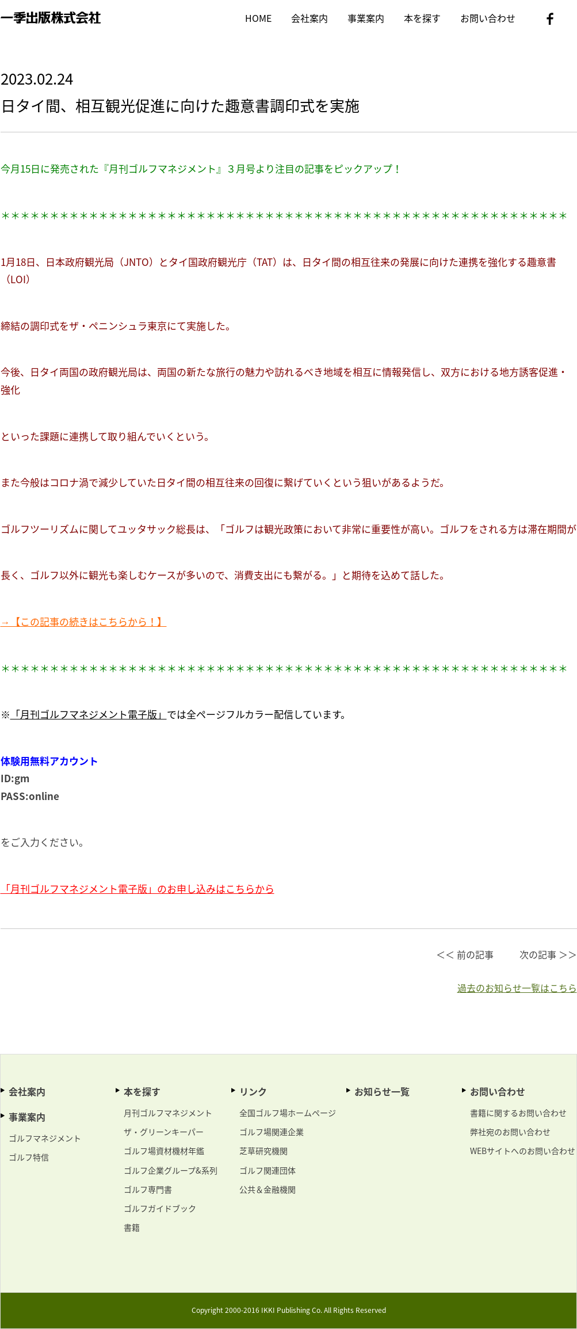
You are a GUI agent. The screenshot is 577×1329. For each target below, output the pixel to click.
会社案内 (309, 18)
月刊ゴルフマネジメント (168, 1112)
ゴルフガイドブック (160, 1208)
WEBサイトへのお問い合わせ (522, 1150)
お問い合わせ (487, 18)
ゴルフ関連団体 (267, 1170)
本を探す (422, 18)
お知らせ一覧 (382, 1091)
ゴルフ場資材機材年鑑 (164, 1150)
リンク (253, 1091)
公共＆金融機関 (267, 1189)
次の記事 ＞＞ (548, 954)
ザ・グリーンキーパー (164, 1131)
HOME (258, 18)
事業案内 (365, 18)
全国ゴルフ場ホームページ (287, 1112)
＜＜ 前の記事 (465, 954)
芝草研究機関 (263, 1150)
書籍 (132, 1227)
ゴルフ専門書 (148, 1189)
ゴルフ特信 (29, 1157)
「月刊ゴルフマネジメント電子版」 (88, 714)
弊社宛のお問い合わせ (510, 1131)
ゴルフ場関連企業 (271, 1131)
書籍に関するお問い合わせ (518, 1112)
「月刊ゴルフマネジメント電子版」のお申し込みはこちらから (137, 888)
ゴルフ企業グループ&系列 (170, 1170)
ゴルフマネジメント (45, 1138)
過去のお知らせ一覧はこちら (517, 988)
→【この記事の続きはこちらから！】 (84, 621)
